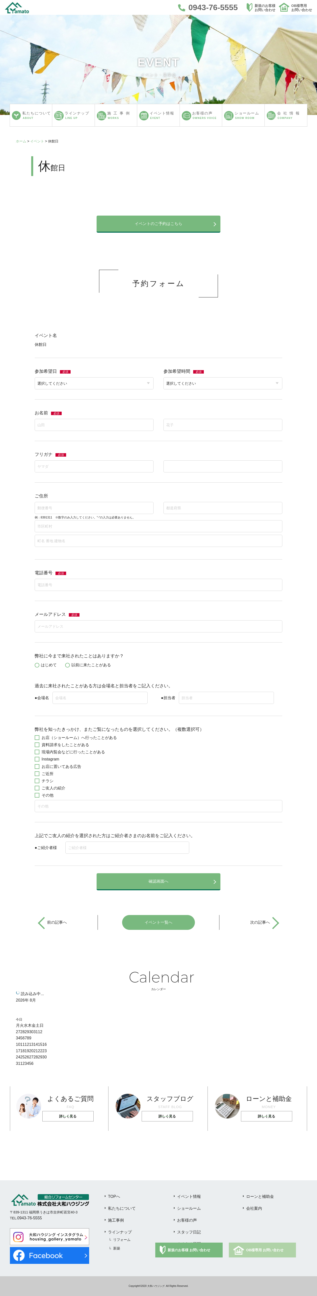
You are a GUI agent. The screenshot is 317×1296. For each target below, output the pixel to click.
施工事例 (116, 1220)
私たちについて (122, 1208)
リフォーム (122, 1240)
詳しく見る (68, 1116)
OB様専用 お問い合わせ (265, 1250)
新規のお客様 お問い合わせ (189, 1250)
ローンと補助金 (260, 1196)
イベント (37, 141)
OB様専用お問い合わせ (301, 8)
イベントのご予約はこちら (158, 224)
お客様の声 (187, 1220)
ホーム (21, 141)
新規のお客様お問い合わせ (265, 8)
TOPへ (114, 1196)
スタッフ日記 (189, 1232)
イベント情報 (189, 1196)
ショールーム (189, 1208)
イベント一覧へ (158, 922)
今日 (19, 1019)
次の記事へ (260, 922)
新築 (116, 1248)
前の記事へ (57, 922)
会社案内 (254, 1208)
